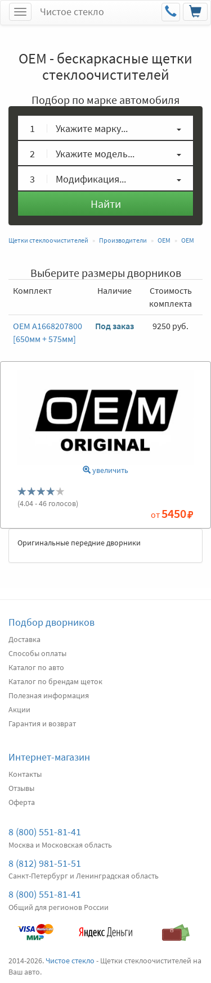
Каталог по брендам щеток (55, 681)
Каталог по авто (36, 667)
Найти (106, 204)
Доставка (24, 639)
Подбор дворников (51, 622)
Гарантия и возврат (42, 723)
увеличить (105, 470)
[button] (105, 127)
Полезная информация (48, 695)
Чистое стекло (72, 11)
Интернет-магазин (49, 756)
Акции (19, 709)
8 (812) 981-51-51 (44, 863)
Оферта (21, 802)
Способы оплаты (37, 653)
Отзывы (21, 788)
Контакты (25, 774)
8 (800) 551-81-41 (44, 831)
